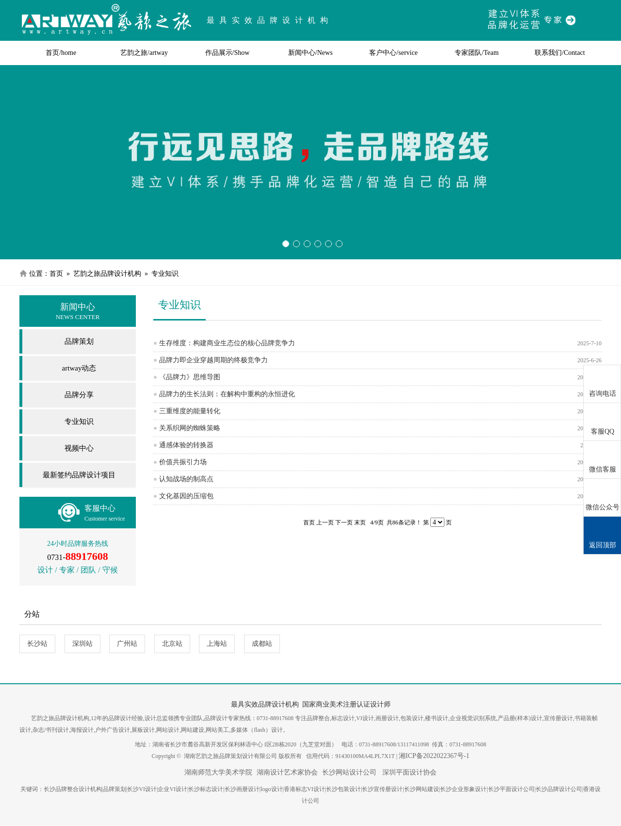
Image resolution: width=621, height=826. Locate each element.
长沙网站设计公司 (349, 772)
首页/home (61, 52)
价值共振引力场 (183, 462)
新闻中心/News (310, 52)
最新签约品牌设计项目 (79, 475)
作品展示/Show (227, 52)
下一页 (344, 522)
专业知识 (79, 421)
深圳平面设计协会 (409, 772)
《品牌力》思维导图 (189, 377)
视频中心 (79, 448)
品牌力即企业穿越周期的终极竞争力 (213, 360)
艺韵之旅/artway (144, 52)
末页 (360, 522)
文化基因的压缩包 (186, 496)
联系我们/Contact (560, 52)
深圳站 (82, 643)
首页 (56, 273)
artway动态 (79, 368)
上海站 (217, 643)
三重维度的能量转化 (189, 411)
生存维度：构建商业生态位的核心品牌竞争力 (227, 343)
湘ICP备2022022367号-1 (434, 755)
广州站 (127, 643)
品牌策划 (79, 341)
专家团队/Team (477, 52)
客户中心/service (393, 52)
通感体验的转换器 (186, 445)
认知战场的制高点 (186, 479)
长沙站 (37, 643)
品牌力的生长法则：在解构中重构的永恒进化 (227, 394)
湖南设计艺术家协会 (287, 772)
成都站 (262, 643)
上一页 (325, 522)
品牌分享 (79, 395)
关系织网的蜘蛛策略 (189, 428)
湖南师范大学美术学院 (218, 772)
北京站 (172, 643)
